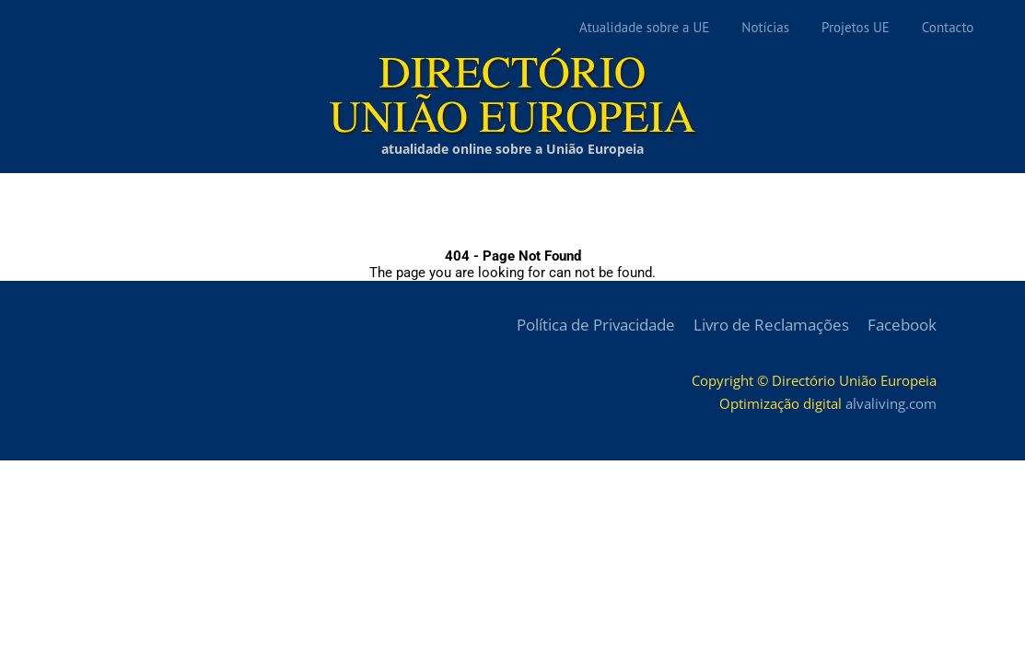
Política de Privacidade (596, 324)
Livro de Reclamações (771, 324)
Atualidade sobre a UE (644, 27)
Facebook (902, 324)
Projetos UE (855, 27)
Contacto (948, 27)
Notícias (765, 27)
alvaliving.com (891, 403)
